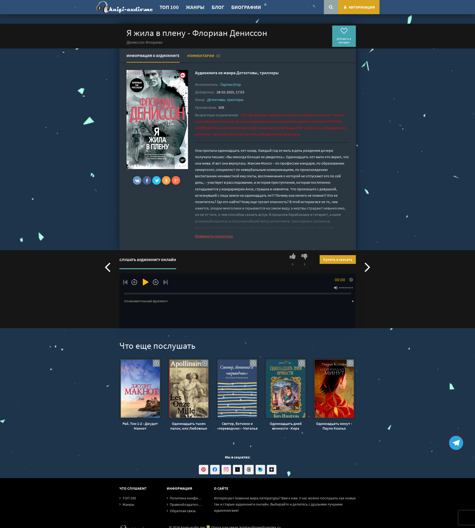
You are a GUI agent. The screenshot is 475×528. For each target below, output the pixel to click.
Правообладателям (186, 504)
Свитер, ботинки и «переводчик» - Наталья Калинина (237, 426)
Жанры (195, 7)
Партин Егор (230, 84)
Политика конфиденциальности (197, 498)
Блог (218, 7)
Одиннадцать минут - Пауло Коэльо (334, 426)
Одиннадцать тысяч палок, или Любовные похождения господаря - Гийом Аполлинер (188, 426)
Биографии (246, 7)
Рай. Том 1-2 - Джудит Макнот (140, 426)
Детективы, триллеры (257, 72)
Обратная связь (183, 510)
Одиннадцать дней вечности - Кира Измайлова (286, 426)
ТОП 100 (169, 7)
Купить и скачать (337, 259)
